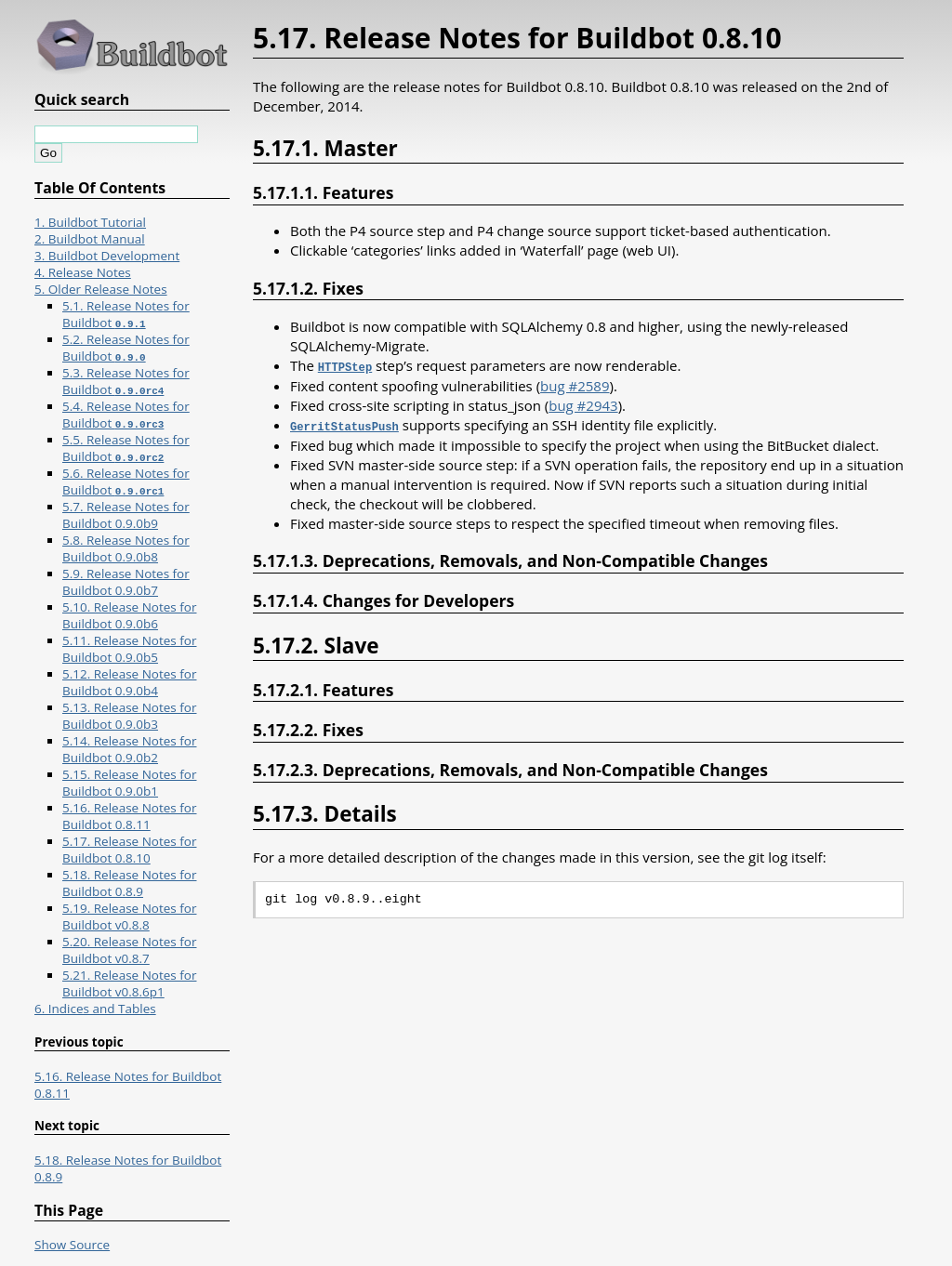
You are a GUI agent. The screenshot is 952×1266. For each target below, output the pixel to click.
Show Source (72, 1244)
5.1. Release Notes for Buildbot (126, 314)
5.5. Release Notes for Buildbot (126, 448)
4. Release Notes (82, 272)
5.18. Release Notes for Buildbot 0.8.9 (129, 883)
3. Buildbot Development (106, 255)
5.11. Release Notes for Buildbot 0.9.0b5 (129, 649)
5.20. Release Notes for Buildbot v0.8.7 (129, 950)
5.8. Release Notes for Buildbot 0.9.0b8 (126, 548)
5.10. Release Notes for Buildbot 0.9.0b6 (129, 615)
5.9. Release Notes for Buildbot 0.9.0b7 (126, 582)
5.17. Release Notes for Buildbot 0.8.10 (129, 849)
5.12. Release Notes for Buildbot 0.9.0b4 (129, 682)
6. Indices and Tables (95, 1008)
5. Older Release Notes (100, 289)
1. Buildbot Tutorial (90, 222)
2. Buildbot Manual (89, 239)
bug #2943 (583, 404)
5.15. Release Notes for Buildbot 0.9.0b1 (129, 782)
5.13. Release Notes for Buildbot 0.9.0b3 (129, 715)
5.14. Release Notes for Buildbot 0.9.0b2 (129, 749)
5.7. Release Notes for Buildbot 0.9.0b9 (126, 515)
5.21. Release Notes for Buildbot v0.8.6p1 (129, 983)
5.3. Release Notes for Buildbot (126, 381)
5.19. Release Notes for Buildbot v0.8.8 (129, 916)
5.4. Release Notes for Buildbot (126, 414)
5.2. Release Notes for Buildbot (126, 347)
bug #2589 (574, 385)
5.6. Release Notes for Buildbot (126, 481)
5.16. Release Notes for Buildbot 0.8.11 (129, 816)
